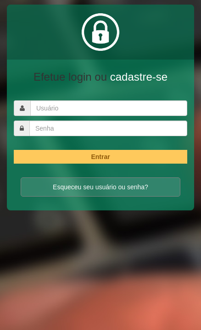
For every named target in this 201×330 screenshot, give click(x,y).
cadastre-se (139, 77)
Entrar (100, 156)
